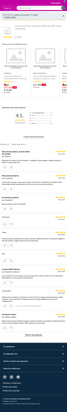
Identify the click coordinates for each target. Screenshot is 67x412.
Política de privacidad (11, 391)
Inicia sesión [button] (55, 3)
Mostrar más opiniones (33, 335)
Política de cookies (10, 387)
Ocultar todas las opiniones (33, 136)
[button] (42, 8)
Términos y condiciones (12, 383)
